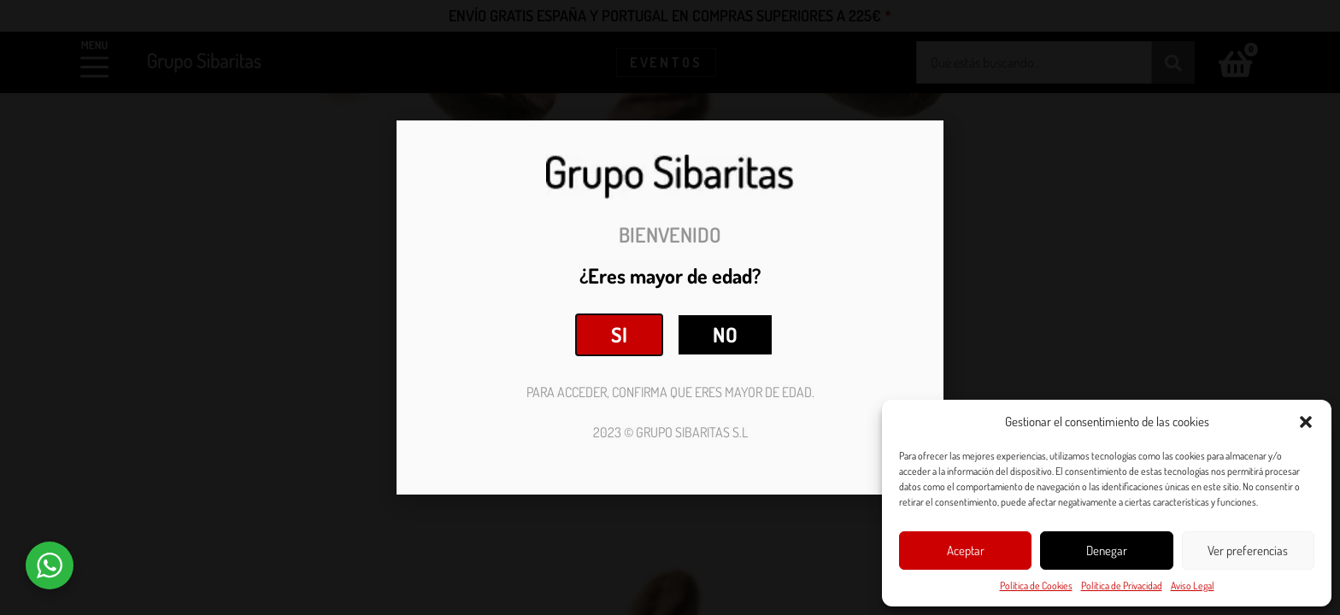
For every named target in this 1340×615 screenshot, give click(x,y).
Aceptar (965, 550)
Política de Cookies (1036, 585)
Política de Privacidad (1121, 585)
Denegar (1106, 550)
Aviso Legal (1192, 585)
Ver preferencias (1248, 550)
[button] (1305, 421)
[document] (670, 307)
